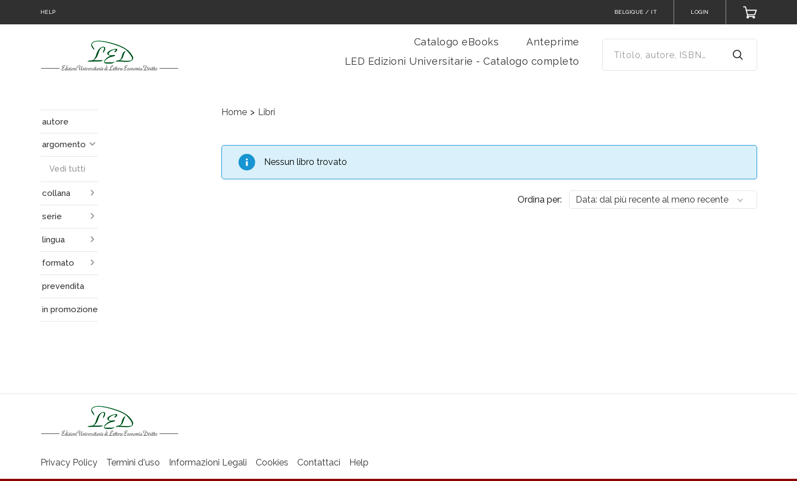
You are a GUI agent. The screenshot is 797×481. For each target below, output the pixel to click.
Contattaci (318, 462)
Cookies (272, 462)
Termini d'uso (133, 462)
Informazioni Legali (208, 462)
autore (55, 121)
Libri (266, 112)
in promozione (70, 309)
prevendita (63, 286)
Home (234, 112)
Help (359, 462)
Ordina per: (539, 199)
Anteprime (552, 42)
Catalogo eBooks (456, 42)
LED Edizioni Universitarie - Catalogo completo (462, 61)
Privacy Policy (68, 462)
